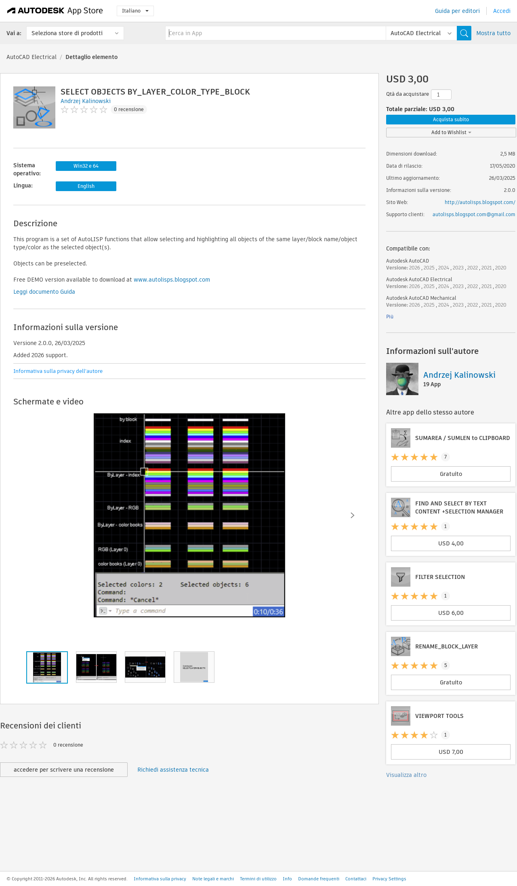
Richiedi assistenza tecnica (173, 770)
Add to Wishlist (451, 132)
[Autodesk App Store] (55, 11)
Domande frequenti (318, 878)
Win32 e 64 (86, 165)
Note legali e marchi (213, 878)
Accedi (502, 11)
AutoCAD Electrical (31, 57)
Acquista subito (451, 119)
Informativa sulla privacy (160, 878)
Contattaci (355, 878)
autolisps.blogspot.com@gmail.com (474, 214)
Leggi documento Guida (44, 292)
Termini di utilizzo (258, 878)
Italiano (135, 10)
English (86, 186)
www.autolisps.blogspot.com (172, 280)
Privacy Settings (389, 878)
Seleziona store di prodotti (67, 33)
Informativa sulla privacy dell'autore (58, 371)
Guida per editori (457, 11)
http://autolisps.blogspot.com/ (480, 202)
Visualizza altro (406, 775)
